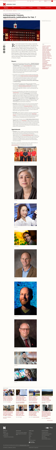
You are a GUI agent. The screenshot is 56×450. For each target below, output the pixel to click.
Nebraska (4, 10)
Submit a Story (6, 435)
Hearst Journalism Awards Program (25, 85)
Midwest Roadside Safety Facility (46, 64)
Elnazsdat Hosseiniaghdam (46, 52)
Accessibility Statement (45, 432)
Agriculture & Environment (6, 8)
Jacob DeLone (44, 49)
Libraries (30, 436)
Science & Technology (39, 8)
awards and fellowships (28, 65)
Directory (30, 432)
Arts (13, 7)
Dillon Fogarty (44, 50)
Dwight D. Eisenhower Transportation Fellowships (29, 75)
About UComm (6, 434)
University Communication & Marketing (21, 432)
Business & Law (23, 7)
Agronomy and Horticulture (46, 60)
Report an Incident (32, 442)
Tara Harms (43, 51)
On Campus (31, 7)
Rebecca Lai (48, 53)
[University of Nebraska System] (51, 428)
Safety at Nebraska (44, 437)
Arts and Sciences (44, 61)
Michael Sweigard (44, 58)
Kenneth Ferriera (49, 49)
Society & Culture (48, 7)
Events (30, 435)
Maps (29, 437)
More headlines (49, 420)
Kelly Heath (47, 51)
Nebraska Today (11, 4)
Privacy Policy (43, 436)
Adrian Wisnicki (50, 58)
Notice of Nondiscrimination (45, 435)
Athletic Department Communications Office (21, 434)
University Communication (9, 10)
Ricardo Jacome (44, 53)
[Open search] (48, 1)
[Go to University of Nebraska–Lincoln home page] (4, 4)
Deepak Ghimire (49, 50)
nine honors (24, 120)
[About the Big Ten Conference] (47, 428)
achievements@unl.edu (15, 145)
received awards (16, 92)
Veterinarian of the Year (28, 106)
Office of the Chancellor (32, 440)
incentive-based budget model (27, 135)
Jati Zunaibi (43, 59)
